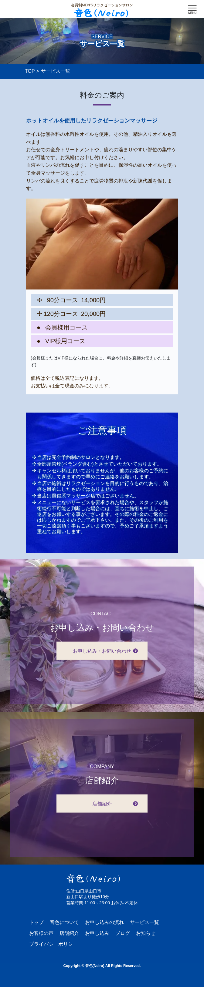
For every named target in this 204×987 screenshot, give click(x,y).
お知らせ (145, 933)
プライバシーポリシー (53, 944)
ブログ (122, 933)
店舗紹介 (69, 933)
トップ (36, 922)
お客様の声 (41, 933)
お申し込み (97, 933)
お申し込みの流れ (104, 922)
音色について (64, 922)
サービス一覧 (144, 922)
